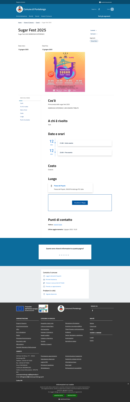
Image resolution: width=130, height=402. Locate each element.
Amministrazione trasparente (73, 356)
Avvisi (91, 329)
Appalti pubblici (45, 335)
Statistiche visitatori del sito (73, 359)
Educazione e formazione (72, 323)
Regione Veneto (20, 2)
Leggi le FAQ (44, 362)
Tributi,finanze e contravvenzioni (74, 329)
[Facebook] (97, 9)
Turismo (43, 341)
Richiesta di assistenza (47, 365)
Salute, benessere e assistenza (74, 335)
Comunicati (93, 326)
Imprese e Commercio (47, 332)
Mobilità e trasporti (46, 344)
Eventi (38, 23)
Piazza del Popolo (59, 186)
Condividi (93, 30)
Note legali (68, 365)
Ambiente (68, 332)
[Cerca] (112, 9)
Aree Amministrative (22, 326)
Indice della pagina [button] (25, 98)
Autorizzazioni (69, 338)
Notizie (92, 323)
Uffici (17, 329)
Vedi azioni (94, 34)
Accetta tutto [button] (58, 395)
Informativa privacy (70, 362)
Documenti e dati (21, 341)
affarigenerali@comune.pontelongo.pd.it (32, 377)
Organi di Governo (21, 323)
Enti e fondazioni (21, 332)
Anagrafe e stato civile (47, 323)
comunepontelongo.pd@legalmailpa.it (27, 374)
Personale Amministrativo (23, 338)
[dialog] (65, 392)
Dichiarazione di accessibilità (73, 368)
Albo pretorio (20, 344)
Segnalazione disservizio (47, 359)
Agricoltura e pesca (70, 341)
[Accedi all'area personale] (105, 2)
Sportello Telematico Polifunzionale (26, 347)
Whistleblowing (45, 368)
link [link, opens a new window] (81, 392)
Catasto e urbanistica (47, 338)
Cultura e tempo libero (47, 326)
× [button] (128, 384)
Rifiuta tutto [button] (72, 395)
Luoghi (92, 338)
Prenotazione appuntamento (49, 356)
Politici (18, 335)
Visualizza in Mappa (80, 203)
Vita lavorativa (45, 329)
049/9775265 (58, 225)
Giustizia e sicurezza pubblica (73, 326)
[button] (65, 399)
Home (20, 23)
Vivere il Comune (29, 23)
